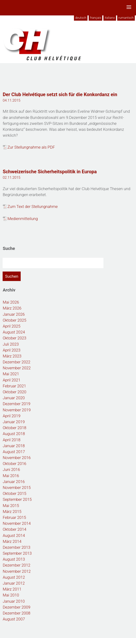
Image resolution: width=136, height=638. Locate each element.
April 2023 (11, 350)
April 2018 (11, 439)
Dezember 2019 (16, 403)
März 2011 (12, 589)
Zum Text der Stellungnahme (32, 206)
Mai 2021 (11, 373)
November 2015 (17, 487)
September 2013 (17, 553)
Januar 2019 (14, 421)
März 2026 (12, 308)
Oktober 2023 (14, 338)
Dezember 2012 (16, 565)
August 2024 (14, 332)
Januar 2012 (14, 583)
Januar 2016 (14, 481)
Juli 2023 (11, 344)
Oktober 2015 (14, 493)
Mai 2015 (11, 505)
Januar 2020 (14, 397)
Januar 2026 (14, 314)
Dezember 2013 (16, 547)
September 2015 (17, 499)
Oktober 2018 (14, 427)
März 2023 (12, 356)
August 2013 (14, 559)
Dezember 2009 (16, 607)
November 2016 (17, 457)
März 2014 (12, 541)
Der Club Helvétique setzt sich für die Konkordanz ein (60, 94)
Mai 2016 (11, 475)
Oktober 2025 (14, 320)
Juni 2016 (11, 469)
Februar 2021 (14, 386)
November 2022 (17, 368)
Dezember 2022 (16, 362)
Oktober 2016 (14, 463)
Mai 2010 (11, 595)
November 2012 (17, 571)
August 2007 (14, 619)
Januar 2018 (14, 445)
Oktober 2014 (14, 529)
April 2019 (11, 415)
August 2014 (14, 535)
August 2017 (14, 451)
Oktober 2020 (14, 391)
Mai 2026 (11, 302)
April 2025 (11, 326)
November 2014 (17, 523)
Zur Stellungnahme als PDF (31, 147)
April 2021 (11, 380)
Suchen (11, 276)
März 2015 (12, 511)
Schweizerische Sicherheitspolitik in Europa (50, 171)
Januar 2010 (14, 601)
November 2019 (17, 410)
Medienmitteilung (22, 218)
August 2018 (14, 433)
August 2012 (14, 577)
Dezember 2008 (16, 613)
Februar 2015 (14, 517)
